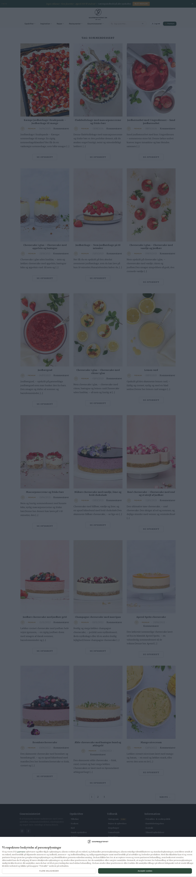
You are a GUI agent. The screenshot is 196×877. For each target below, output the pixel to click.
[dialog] (98, 857)
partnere (21, 852)
